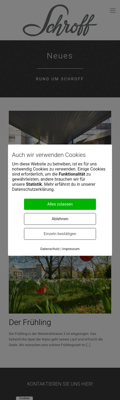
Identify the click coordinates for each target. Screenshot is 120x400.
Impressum (70, 249)
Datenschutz (49, 249)
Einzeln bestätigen (60, 233)
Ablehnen (60, 218)
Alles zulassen (60, 204)
